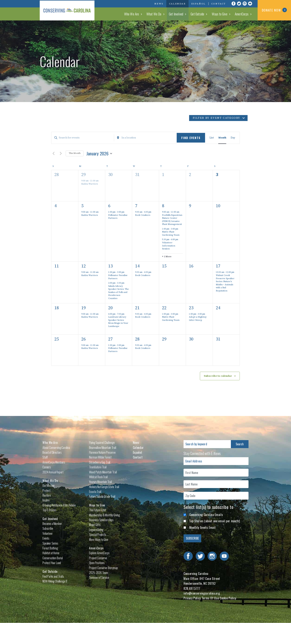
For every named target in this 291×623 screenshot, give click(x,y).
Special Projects (97, 534)
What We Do (157, 13)
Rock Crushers (142, 215)
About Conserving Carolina (56, 447)
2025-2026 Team (98, 572)
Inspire (46, 500)
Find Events (190, 138)
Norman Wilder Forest (100, 457)
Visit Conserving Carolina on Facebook (233, 3)
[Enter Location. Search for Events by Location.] (145, 138)
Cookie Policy (228, 598)
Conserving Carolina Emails (206, 514)
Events (45, 538)
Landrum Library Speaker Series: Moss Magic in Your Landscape (118, 322)
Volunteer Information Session (168, 245)
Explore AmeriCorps (99, 553)
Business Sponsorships (101, 520)
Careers (46, 467)
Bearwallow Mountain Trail (102, 447)
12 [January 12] (83, 266)
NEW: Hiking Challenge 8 (54, 581)
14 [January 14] (137, 266)
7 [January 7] (136, 206)
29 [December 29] (83, 174)
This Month (75, 153)
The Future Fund (97, 510)
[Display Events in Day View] (233, 138)
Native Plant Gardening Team (170, 233)
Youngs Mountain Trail (100, 482)
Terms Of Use (210, 598)
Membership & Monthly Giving (104, 515)
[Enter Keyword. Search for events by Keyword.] (82, 138)
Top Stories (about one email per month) (214, 521)
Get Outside (199, 13)
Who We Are (135, 13)
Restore (46, 495)
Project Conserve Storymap (103, 568)
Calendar (177, 3)
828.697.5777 (192, 588)
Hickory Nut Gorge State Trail (104, 487)
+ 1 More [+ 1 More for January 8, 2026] (166, 256)
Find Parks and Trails (53, 576)
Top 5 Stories (49, 510)
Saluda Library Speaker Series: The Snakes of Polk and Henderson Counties (118, 292)
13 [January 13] (110, 266)
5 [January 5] (82, 206)
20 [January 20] (110, 308)
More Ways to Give (98, 539)
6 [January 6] (109, 206)
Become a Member (52, 523)
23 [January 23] (191, 308)
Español (198, 3)
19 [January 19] (83, 308)
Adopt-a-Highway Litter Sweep (198, 319)
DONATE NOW (274, 10)
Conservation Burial (52, 558)
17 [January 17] (218, 266)
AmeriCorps (242, 13)
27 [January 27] (110, 339)
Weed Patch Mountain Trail (103, 472)
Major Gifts (94, 524)
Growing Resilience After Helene (59, 505)
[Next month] (60, 153)
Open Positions (97, 563)
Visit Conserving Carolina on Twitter (239, 3)
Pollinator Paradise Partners (117, 217)
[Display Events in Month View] (222, 138)
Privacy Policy (192, 598)
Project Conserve (98, 558)
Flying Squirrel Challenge (102, 442)
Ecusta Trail (95, 491)
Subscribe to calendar (218, 376)
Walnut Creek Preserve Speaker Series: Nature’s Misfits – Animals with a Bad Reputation (225, 283)
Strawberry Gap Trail (99, 462)
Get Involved (178, 13)
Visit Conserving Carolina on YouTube (250, 3)
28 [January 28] (137, 339)
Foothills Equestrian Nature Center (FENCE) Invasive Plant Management (172, 220)
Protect (46, 490)
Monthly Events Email (202, 527)
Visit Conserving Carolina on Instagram (245, 3)
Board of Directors (52, 452)
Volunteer (47, 533)
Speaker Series (50, 543)
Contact (218, 3)
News (158, 3)
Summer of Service (99, 577)
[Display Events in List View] (212, 138)
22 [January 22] (164, 308)
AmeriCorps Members (53, 462)
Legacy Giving (96, 529)
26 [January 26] (83, 339)
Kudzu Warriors (89, 184)
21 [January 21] (137, 308)
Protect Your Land (51, 563)
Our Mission (48, 485)
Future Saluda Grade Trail (102, 496)
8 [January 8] (163, 206)
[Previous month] (53, 153)
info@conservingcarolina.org (202, 593)
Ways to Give (221, 13)
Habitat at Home (50, 553)
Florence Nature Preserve (102, 452)
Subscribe (47, 528)
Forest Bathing (50, 548)
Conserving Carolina (67, 10)
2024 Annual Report (52, 472)
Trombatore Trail (97, 467)
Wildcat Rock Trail (98, 477)
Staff (45, 457)
